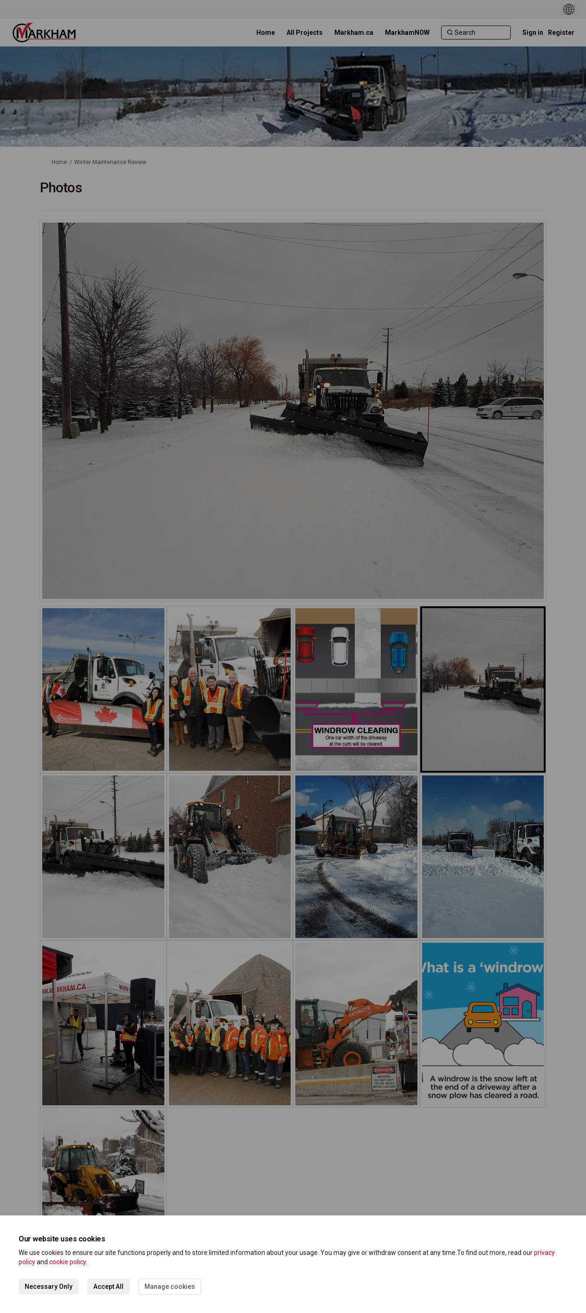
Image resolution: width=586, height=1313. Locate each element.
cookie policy (67, 1262)
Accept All (108, 1286)
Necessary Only (48, 1286)
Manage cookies (169, 1286)
